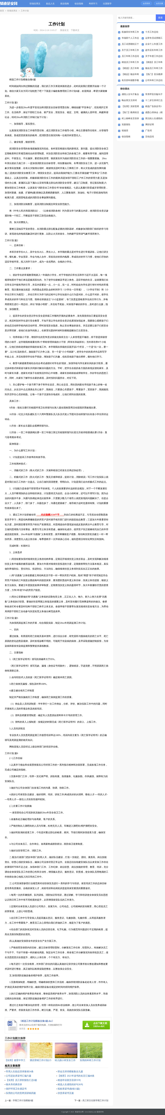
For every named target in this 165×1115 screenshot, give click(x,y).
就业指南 (65, 3)
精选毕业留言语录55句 (69, 1080)
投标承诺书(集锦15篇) (69, 1089)
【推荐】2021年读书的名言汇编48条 (76, 1076)
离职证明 (149, 124)
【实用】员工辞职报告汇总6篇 (21, 1080)
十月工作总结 (151, 32)
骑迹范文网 (79, 1112)
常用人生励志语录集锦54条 (20, 1071)
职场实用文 (35, 3)
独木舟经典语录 (14, 1084)
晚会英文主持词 (129, 100)
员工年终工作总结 (130, 56)
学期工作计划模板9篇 (23, 1100)
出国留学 (107, 3)
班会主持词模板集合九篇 (70, 1071)
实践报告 (126, 124)
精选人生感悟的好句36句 (70, 1084)
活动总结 (149, 136)
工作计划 (23, 11)
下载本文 (75, 30)
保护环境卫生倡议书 (16, 1089)
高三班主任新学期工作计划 (95, 1100)
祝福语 (125, 130)
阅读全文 (64, 30)
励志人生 (50, 3)
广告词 (148, 130)
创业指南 (79, 3)
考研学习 (93, 3)
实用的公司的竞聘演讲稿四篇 (21, 1093)
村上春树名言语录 (130, 118)
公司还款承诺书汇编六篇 (18, 1076)
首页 (2, 11)
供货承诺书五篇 (66, 1093)
